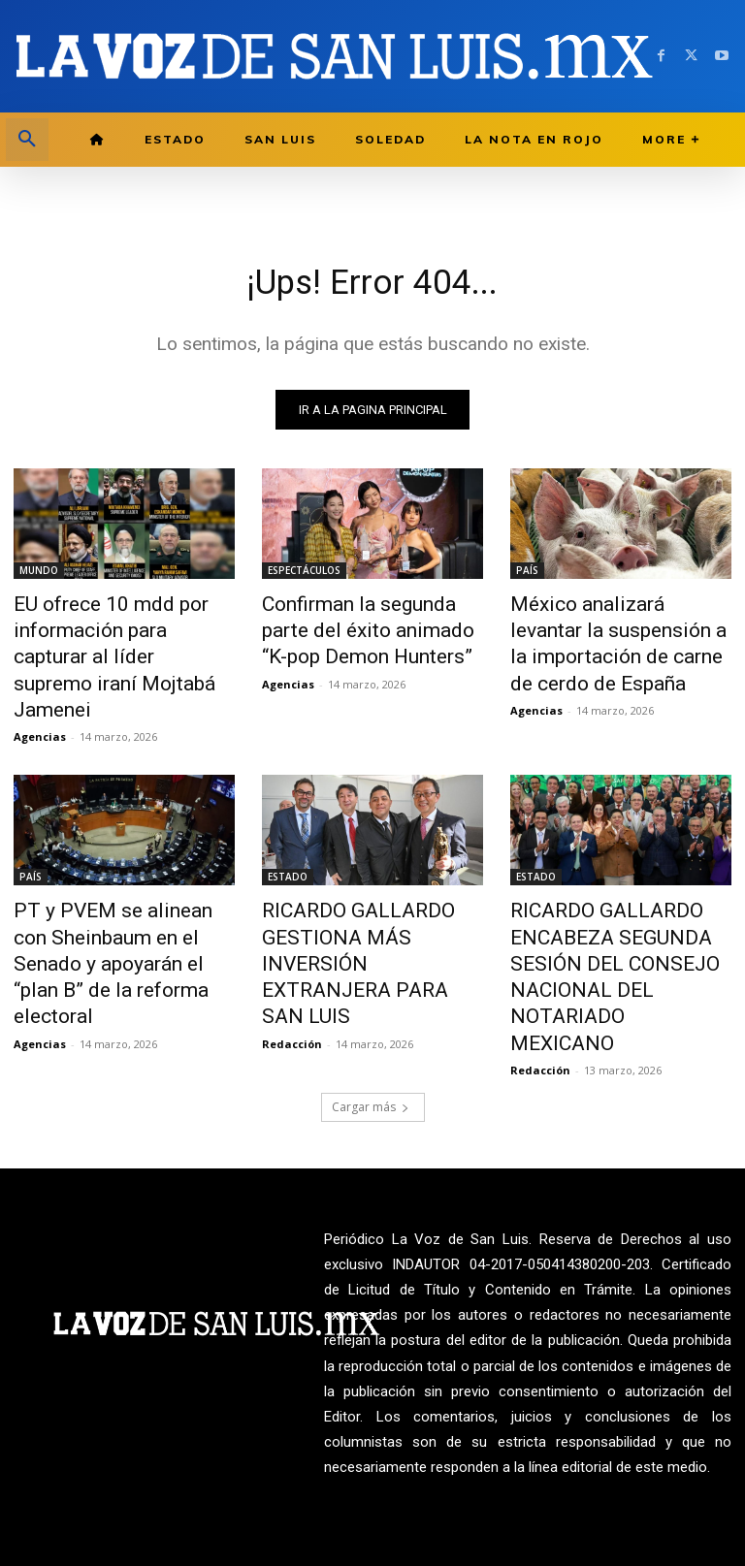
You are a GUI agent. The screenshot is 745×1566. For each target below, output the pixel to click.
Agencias (40, 694)
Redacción (292, 933)
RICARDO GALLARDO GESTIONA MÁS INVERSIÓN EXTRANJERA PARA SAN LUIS (369, 888)
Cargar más (370, 991)
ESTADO (288, 835)
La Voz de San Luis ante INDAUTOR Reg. (621, 1501)
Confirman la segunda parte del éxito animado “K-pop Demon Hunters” (363, 627)
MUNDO (38, 574)
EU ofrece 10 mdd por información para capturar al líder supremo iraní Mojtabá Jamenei (117, 638)
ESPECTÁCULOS (304, 574)
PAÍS (527, 574)
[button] (27, 139)
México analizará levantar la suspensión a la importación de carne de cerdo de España (615, 627)
